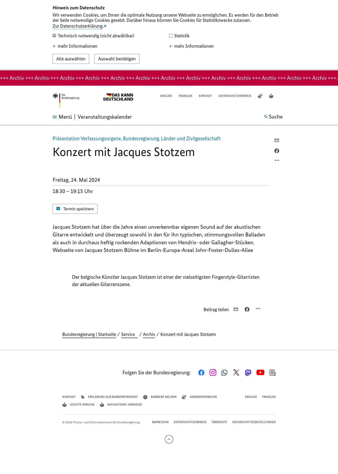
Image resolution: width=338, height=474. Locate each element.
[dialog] (169, 35)
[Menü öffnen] (57, 116)
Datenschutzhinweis (235, 96)
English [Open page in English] (166, 96)
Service (129, 334)
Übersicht (219, 422)
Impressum (160, 422)
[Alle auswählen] (71, 59)
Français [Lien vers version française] (185, 96)
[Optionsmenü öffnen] (277, 161)
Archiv (149, 334)
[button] (282, 96)
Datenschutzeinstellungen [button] (254, 422)
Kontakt (205, 96)
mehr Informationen (75, 46)
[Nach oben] (169, 439)
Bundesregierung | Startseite (89, 334)
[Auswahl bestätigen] (116, 59)
